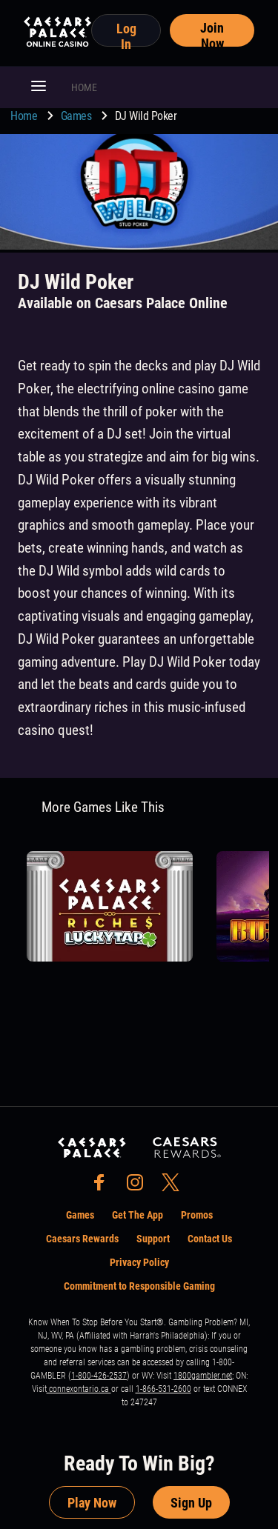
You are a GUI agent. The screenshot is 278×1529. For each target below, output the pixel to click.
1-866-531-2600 (163, 1389)
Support (153, 1239)
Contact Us (210, 1239)
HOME (84, 87)
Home (25, 116)
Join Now (212, 33)
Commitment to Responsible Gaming (139, 1286)
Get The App (137, 1215)
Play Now (91, 1502)
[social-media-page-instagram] (139, 1186)
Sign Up (191, 1502)
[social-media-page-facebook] (103, 1186)
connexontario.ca (79, 1389)
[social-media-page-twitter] (175, 1186)
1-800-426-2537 (99, 1375)
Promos (197, 1215)
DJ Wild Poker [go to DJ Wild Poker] (146, 116)
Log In (126, 34)
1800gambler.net (202, 1375)
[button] (38, 87)
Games (77, 116)
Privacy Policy (139, 1262)
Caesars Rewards (82, 1239)
